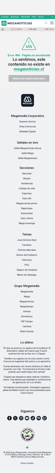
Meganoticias (27, 301)
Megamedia (27, 291)
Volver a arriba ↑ (27, 463)
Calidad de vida (27, 188)
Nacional (26, 173)
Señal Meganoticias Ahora (27, 148)
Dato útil (26, 198)
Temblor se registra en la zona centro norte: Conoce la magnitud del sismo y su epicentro (26, 360)
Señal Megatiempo (27, 158)
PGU (34, 17)
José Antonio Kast (26, 240)
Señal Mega (27, 153)
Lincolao (5, 17)
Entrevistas (27, 213)
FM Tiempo (27, 321)
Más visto (49, 29)
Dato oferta (27, 218)
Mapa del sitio (38, 457)
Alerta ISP (25, 17)
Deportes (27, 193)
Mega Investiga (27, 223)
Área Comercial (27, 126)
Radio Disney (27, 331)
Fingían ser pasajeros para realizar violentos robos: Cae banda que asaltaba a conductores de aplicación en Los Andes (27, 379)
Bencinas (15, 17)
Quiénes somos (23, 457)
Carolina (27, 326)
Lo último (18, 29)
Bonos (41, 17)
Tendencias (27, 183)
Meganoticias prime (26, 203)
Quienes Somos (27, 121)
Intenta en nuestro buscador (29, 78)
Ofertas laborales (27, 250)
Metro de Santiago (26, 274)
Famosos (27, 259)
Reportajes (27, 208)
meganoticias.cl (29, 69)
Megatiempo (26, 306)
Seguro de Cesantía (27, 269)
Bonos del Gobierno (27, 255)
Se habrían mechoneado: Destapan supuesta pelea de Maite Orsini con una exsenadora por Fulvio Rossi (27, 390)
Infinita (26, 311)
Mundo (26, 178)
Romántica (26, 316)
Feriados (26, 245)
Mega (27, 296)
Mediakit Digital (27, 131)
